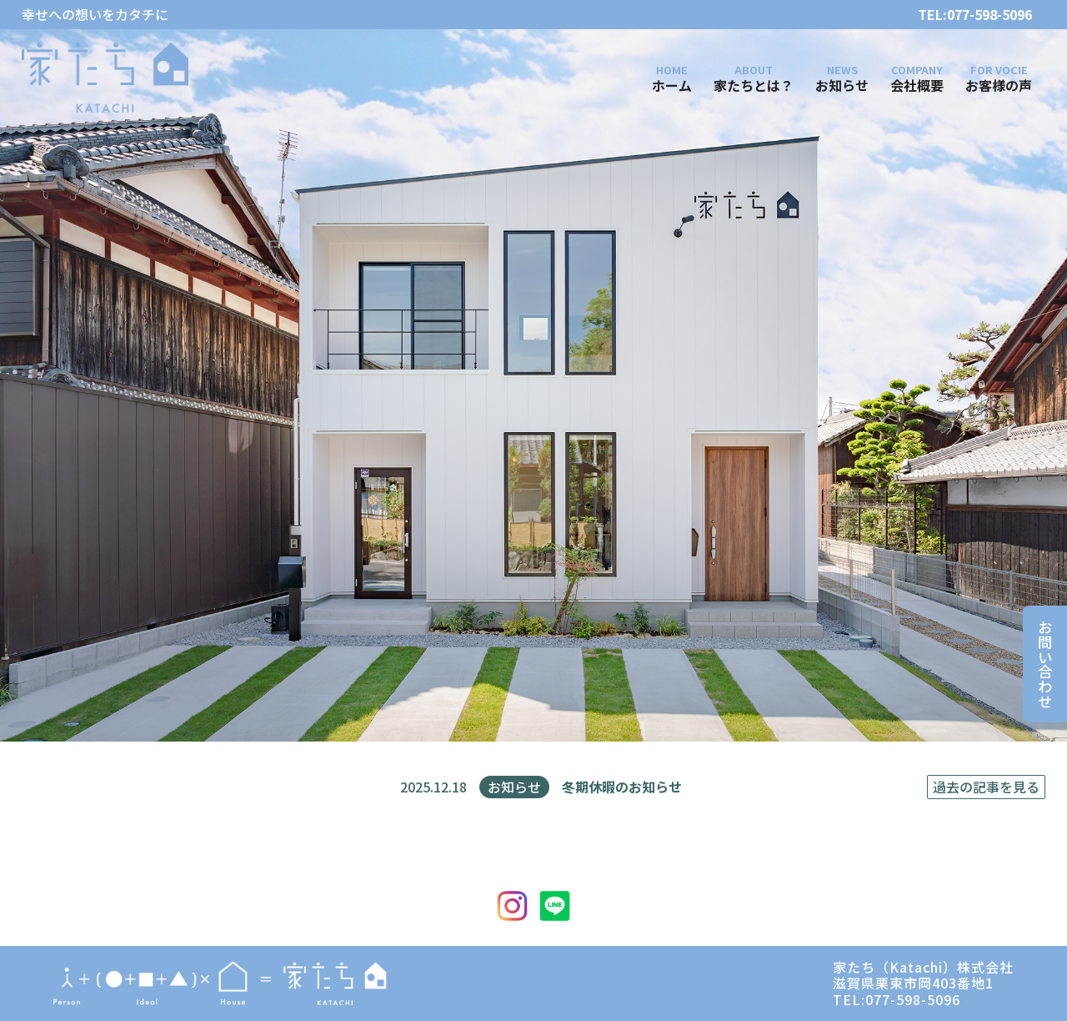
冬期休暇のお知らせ (622, 787)
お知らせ (842, 84)
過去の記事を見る (986, 787)
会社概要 (917, 84)
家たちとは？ (754, 84)
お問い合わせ (1045, 664)
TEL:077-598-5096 (975, 15)
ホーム (672, 84)
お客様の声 (998, 84)
